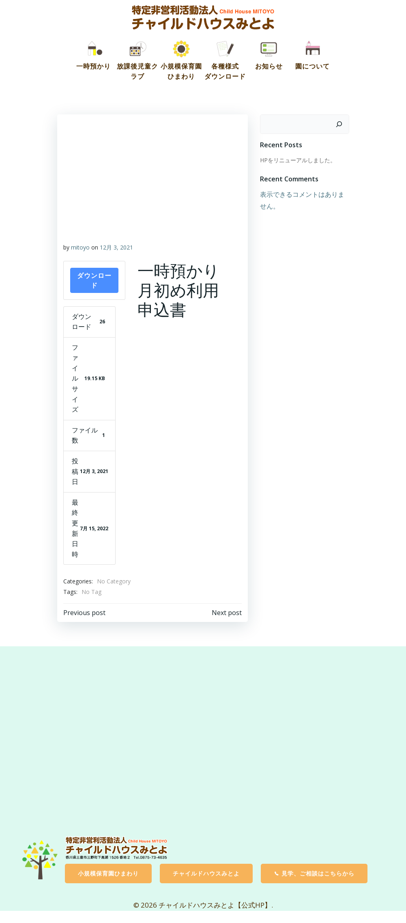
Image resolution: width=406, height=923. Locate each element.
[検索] (339, 124)
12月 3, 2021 (116, 247)
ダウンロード (94, 280)
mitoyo (80, 247)
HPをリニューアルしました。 (298, 160)
